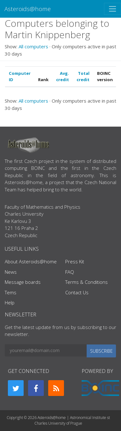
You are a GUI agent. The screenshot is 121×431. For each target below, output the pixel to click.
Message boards (23, 282)
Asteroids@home (27, 9)
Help (9, 302)
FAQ (69, 272)
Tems (10, 292)
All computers (33, 46)
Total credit (83, 76)
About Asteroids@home (31, 261)
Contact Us (77, 292)
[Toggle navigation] (112, 9)
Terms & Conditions (86, 282)
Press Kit (74, 261)
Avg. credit (62, 76)
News (11, 272)
